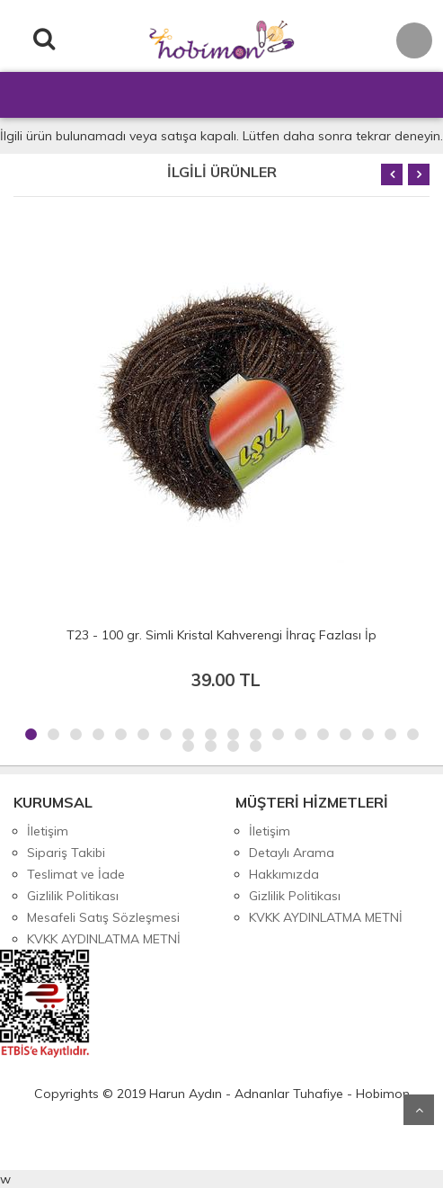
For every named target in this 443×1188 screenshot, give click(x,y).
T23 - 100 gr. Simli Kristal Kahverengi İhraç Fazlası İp (221, 635)
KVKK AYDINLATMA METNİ (104, 939)
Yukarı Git (418, 1109)
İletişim (47, 831)
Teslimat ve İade (76, 874)
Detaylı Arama (291, 852)
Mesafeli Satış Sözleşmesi (103, 917)
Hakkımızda (284, 874)
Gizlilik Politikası (73, 896)
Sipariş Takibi (66, 852)
